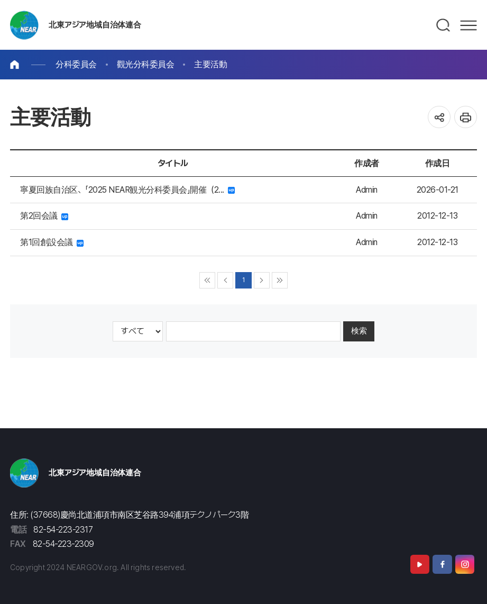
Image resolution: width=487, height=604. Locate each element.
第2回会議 (44, 216)
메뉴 (468, 25)
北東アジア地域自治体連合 (95, 25)
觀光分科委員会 (145, 64)
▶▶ (280, 280)
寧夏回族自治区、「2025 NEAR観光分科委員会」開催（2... (127, 190)
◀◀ (207, 280)
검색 (443, 25)
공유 (439, 117)
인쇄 (465, 117)
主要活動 (210, 64)
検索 (359, 331)
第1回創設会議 (52, 242)
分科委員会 (76, 64)
